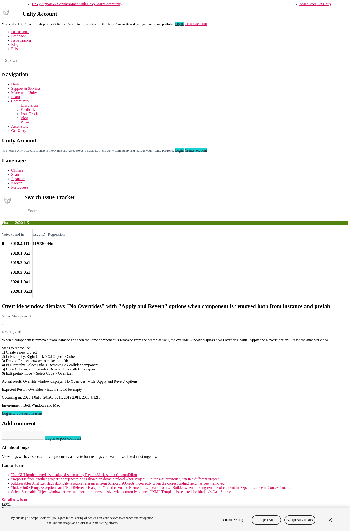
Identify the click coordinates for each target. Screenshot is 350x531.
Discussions (20, 32)
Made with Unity (82, 4)
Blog (15, 44)
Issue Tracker (21, 40)
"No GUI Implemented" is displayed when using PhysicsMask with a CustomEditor (74, 476)
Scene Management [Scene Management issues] (16, 316)
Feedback (18, 36)
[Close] (330, 520)
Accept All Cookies (300, 520)
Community (113, 4)
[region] (175, 519)
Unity (36, 4)
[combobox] (175, 60)
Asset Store (307, 4)
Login (179, 24)
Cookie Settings (233, 520)
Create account (196, 24)
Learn (99, 4)
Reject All (266, 520)
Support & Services (55, 4)
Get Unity (323, 4)
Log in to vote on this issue (22, 413)
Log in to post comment (68, 440)
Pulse (15, 49)
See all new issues (15, 501)
